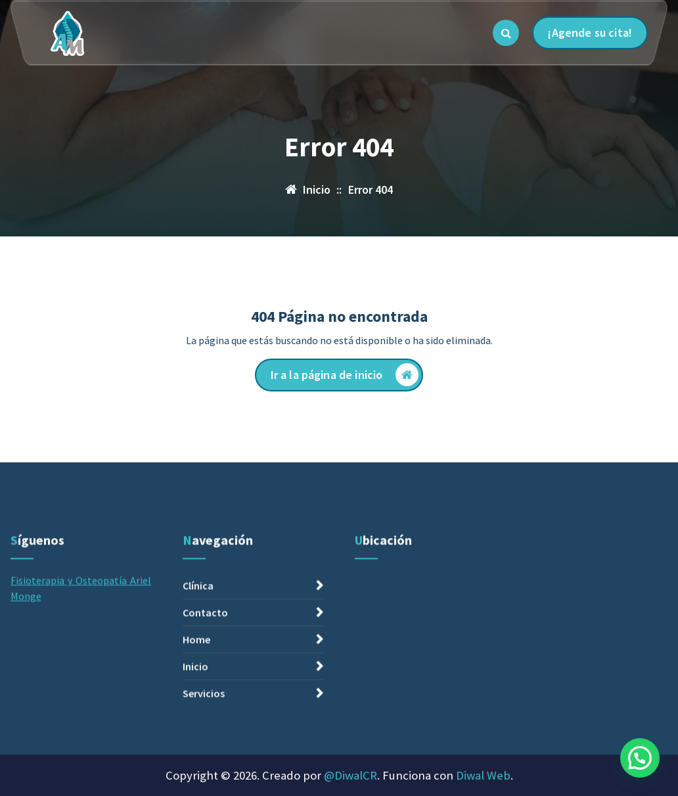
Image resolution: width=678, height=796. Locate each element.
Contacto (205, 717)
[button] (640, 758)
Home (196, 744)
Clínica (198, 690)
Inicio (195, 771)
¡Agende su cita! (590, 32)
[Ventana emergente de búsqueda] (506, 33)
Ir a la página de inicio (345, 374)
